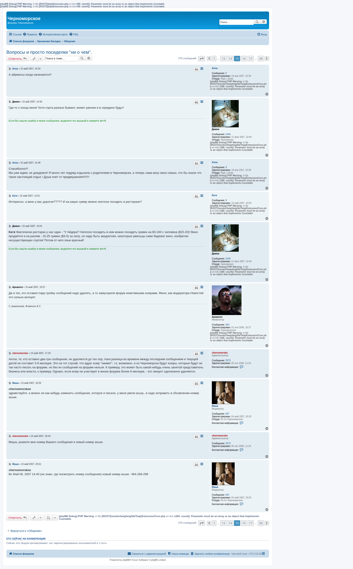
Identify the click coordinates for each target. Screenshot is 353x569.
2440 (228, 134)
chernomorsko (220, 352)
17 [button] (250, 58)
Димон (215, 129)
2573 (228, 360)
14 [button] (230, 58)
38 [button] (260, 58)
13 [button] (223, 58)
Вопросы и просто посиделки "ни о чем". (49, 52)
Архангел (217, 317)
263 (227, 324)
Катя (214, 195)
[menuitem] (30, 34)
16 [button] (244, 58)
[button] (201, 58)
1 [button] (214, 58)
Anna (215, 68)
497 (227, 414)
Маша (215, 406)
